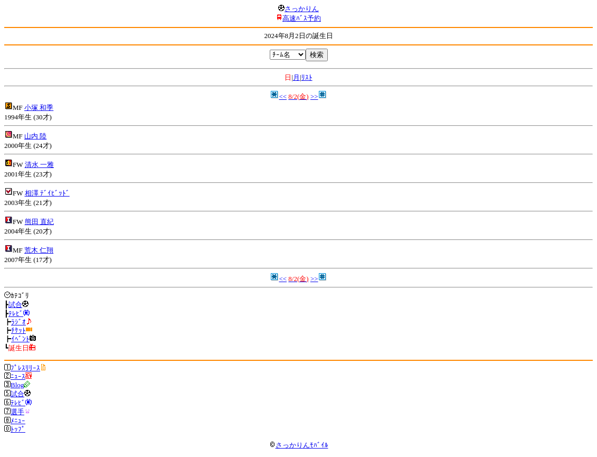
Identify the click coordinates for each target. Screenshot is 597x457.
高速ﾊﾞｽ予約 (301, 18)
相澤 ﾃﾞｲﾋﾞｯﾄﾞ (47, 193)
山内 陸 (35, 136)
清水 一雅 (39, 165)
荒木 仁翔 (38, 250)
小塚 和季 (38, 107)
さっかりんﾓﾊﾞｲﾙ (298, 445)
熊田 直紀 (39, 222)
